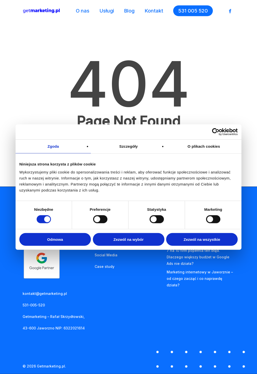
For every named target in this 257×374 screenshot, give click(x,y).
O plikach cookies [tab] (203, 146)
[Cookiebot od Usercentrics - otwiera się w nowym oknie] (216, 132)
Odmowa (55, 239)
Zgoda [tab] (53, 146)
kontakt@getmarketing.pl (45, 293)
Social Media (106, 255)
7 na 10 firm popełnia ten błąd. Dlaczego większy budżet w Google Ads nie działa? (198, 257)
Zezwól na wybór (128, 239)
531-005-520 (34, 305)
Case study (104, 266)
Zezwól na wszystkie (202, 239)
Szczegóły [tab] (128, 146)
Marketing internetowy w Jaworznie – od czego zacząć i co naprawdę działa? (200, 278)
